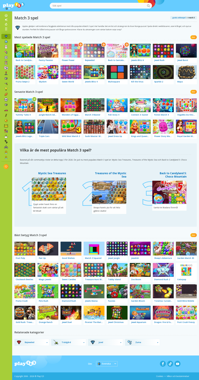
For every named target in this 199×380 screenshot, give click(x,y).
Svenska (104, 363)
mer (193, 37)
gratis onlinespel (179, 17)
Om (90, 363)
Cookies (159, 376)
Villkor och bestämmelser (178, 376)
